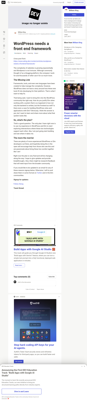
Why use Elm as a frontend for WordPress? (74, 61)
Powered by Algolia (58, 2)
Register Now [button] (70, 132)
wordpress (17, 53)
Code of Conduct (30, 289)
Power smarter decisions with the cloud (72, 115)
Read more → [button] (19, 265)
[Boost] (4, 52)
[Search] (8, 2)
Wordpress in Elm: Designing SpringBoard (74, 50)
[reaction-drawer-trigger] (4, 33)
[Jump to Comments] (4, 39)
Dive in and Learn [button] (21, 391)
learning (30, 53)
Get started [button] (18, 361)
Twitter (39, 173)
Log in (69, 2)
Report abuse (40, 289)
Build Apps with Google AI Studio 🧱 (34, 249)
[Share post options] (4, 58)
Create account (79, 2)
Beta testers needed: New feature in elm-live (74, 72)
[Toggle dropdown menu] (54, 225)
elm (24, 53)
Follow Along (18, 184)
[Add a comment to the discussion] (36, 283)
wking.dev (53, 34)
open (36, 53)
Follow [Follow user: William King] (74, 15)
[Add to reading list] (4, 46)
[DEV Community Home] (3, 2)
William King (22, 32)
